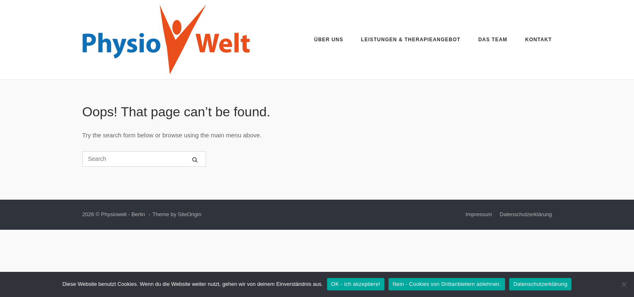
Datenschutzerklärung (526, 214)
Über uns (329, 39)
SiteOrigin (189, 214)
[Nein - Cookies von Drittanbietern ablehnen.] (624, 284)
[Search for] (144, 159)
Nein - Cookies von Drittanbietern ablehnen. (447, 284)
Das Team (493, 39)
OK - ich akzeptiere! (355, 284)
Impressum (479, 214)
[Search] (195, 159)
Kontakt (538, 39)
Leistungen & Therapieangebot (410, 39)
